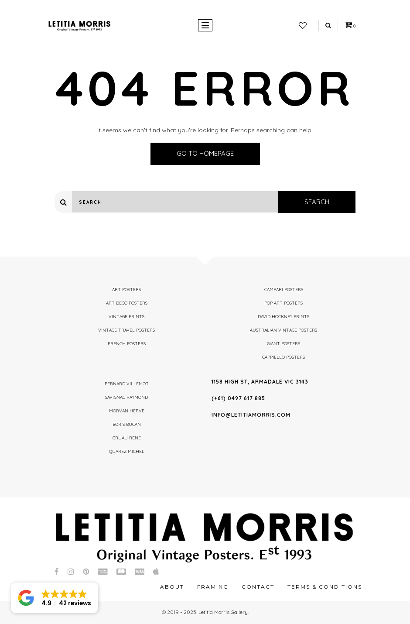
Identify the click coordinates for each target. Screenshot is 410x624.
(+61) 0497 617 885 (238, 398)
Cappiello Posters (283, 357)
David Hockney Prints (283, 316)
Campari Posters (283, 289)
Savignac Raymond (126, 397)
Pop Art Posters (283, 303)
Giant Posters (283, 343)
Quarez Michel (126, 451)
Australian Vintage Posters (283, 330)
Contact (258, 586)
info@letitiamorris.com (251, 414)
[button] (54, 598)
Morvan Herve (126, 411)
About (172, 586)
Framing (213, 586)
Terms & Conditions (324, 586)
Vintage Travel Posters (126, 330)
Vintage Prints (126, 316)
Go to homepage (205, 153)
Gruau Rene (127, 438)
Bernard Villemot (127, 384)
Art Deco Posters (126, 303)
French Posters (127, 343)
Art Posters (126, 289)
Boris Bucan (127, 424)
